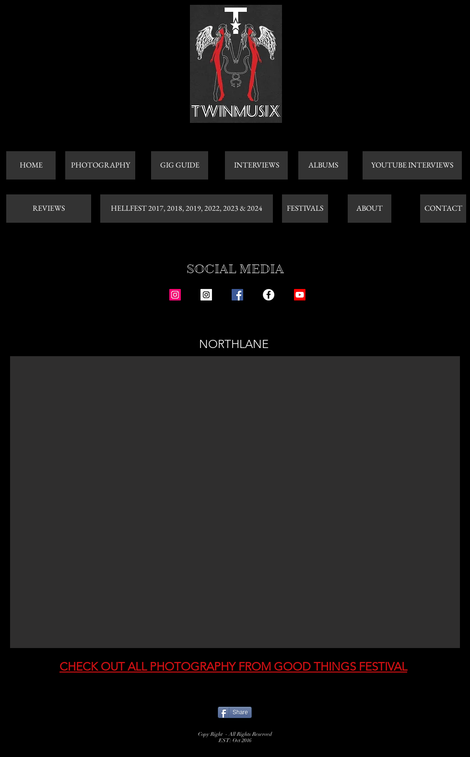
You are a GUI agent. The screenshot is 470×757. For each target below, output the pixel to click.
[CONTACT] (443, 208)
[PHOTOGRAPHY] (100, 165)
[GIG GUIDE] (179, 165)
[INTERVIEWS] (256, 165)
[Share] (235, 712)
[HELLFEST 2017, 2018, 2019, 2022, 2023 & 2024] (186, 208)
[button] (235, 502)
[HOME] (31, 165)
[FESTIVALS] (305, 208)
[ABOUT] (369, 208)
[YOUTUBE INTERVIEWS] (412, 165)
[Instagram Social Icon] (175, 294)
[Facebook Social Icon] (237, 294)
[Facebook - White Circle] (268, 294)
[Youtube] (300, 294)
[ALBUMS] (323, 165)
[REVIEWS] (48, 208)
